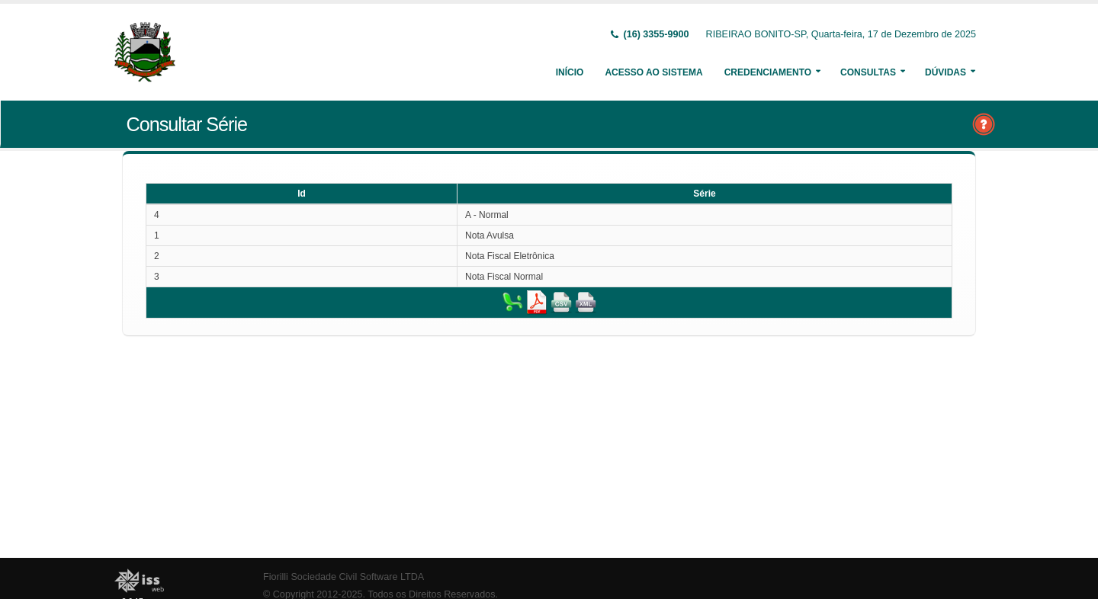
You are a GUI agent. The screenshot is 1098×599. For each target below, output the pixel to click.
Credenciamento (767, 72)
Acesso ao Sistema (653, 72)
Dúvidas (945, 72)
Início (570, 72)
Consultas (868, 72)
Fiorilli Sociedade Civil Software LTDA (343, 577)
